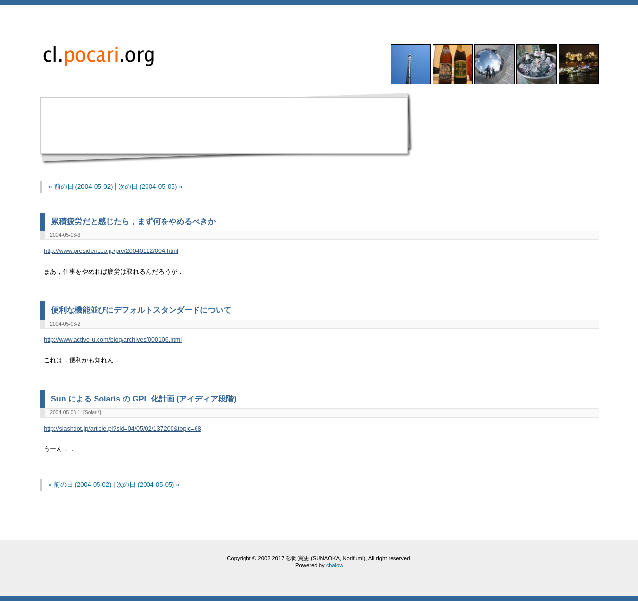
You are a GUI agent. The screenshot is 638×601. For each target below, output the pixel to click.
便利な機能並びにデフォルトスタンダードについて (141, 309)
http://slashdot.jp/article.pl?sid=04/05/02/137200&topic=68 (122, 429)
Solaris (92, 412)
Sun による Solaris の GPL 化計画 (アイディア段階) (144, 398)
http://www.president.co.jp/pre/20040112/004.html (111, 251)
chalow (334, 565)
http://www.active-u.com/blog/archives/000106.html (113, 339)
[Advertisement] (227, 128)
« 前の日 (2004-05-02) (81, 186)
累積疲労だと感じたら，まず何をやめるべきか (133, 221)
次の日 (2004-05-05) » (151, 186)
